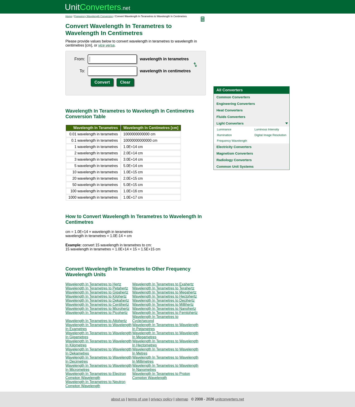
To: (82, 71)
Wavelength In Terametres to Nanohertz (164, 309)
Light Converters (230, 123)
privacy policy (162, 399)
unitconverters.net (229, 399)
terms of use (138, 399)
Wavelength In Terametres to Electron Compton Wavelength (95, 376)
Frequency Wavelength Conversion (93, 16)
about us (118, 399)
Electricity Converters (234, 147)
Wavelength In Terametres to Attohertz (96, 321)
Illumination (224, 135)
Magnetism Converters (234, 153)
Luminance (224, 129)
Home (68, 16)
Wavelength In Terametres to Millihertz (163, 304)
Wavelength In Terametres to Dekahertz (97, 300)
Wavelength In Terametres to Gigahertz (96, 292)
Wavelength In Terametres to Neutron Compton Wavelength (95, 384)
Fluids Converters (230, 117)
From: (79, 59)
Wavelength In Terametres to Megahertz (164, 292)
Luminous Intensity (266, 129)
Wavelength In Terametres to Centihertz (97, 304)
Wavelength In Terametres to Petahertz (96, 288)
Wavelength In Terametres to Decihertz (163, 300)
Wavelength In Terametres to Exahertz (163, 284)
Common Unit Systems (235, 166)
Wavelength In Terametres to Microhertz (97, 309)
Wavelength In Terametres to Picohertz (96, 313)
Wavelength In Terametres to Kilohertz (96, 296)
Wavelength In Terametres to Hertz (93, 284)
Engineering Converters (235, 104)
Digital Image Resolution (270, 135)
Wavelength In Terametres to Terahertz (163, 288)
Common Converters (233, 97)
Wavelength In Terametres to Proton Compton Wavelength (161, 376)
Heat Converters (229, 110)
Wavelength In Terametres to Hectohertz (164, 296)
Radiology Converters (234, 160)
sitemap (181, 399)
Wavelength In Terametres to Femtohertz (165, 313)
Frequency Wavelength (232, 140)
